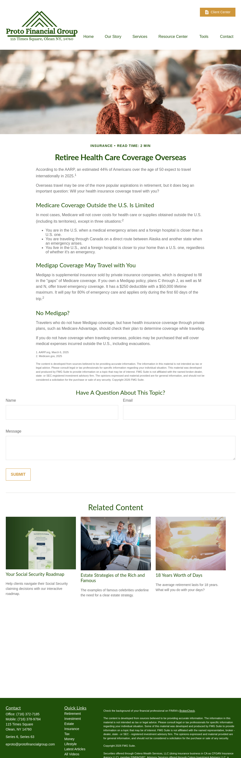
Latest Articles (74, 749)
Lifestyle (70, 744)
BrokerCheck (187, 710)
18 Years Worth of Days (179, 575)
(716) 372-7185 (28, 714)
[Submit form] (18, 475)
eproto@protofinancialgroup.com (30, 744)
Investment (72, 719)
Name (11, 400)
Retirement (72, 714)
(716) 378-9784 (29, 719)
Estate (69, 724)
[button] (88, 36)
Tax (67, 734)
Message (14, 431)
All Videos (71, 754)
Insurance (71, 729)
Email (128, 400)
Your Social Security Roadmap (35, 574)
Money (69, 739)
